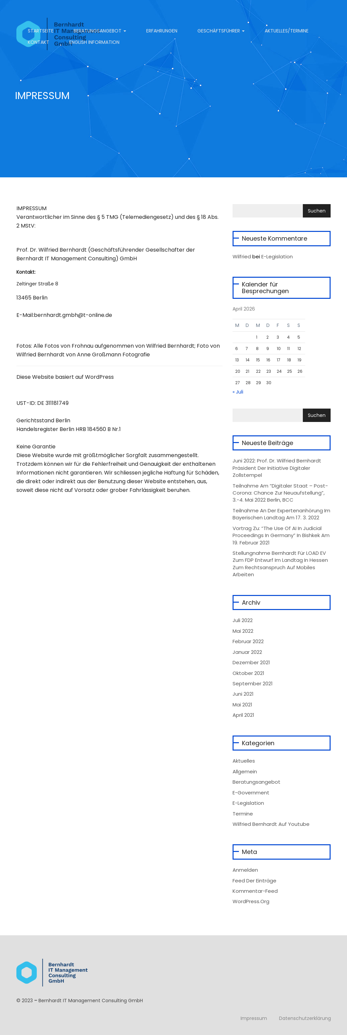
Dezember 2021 (251, 662)
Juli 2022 (243, 620)
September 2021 (253, 683)
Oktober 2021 (248, 673)
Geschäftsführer (221, 30)
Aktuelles (244, 760)
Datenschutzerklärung (305, 1018)
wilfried (242, 256)
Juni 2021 (243, 693)
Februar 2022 (248, 641)
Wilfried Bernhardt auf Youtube (271, 824)
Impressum (254, 1018)
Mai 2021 (242, 704)
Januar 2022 (247, 652)
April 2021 (243, 714)
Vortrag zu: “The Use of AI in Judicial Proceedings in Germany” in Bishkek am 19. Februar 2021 (281, 535)
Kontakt (37, 42)
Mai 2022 (243, 630)
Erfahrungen (161, 30)
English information (94, 42)
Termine (243, 813)
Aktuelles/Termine (287, 30)
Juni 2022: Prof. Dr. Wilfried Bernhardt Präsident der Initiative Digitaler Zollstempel (277, 468)
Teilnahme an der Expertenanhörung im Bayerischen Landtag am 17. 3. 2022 (281, 514)
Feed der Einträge (254, 880)
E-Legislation (277, 256)
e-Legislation (248, 802)
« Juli (238, 392)
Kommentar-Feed (255, 890)
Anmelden (245, 869)
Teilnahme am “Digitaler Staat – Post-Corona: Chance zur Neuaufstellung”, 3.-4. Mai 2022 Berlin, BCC (280, 493)
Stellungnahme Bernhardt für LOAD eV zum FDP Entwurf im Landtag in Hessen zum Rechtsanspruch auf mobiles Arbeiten (280, 563)
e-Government (251, 792)
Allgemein (245, 771)
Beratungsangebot (100, 30)
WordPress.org (251, 901)
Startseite (40, 30)
